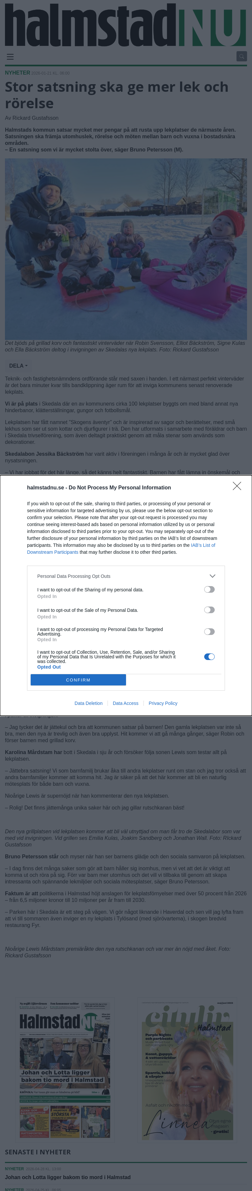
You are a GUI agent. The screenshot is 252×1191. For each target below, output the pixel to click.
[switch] (209, 589)
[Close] (239, 488)
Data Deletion (89, 703)
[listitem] (126, 576)
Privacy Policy (163, 703)
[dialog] (126, 595)
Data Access (126, 703)
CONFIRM (78, 680)
